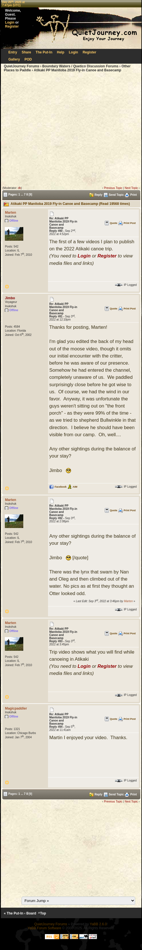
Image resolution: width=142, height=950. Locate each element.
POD (28, 59)
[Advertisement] (53, 129)
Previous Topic (113, 188)
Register (12, 26)
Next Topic (131, 188)
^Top (42, 913)
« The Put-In (13, 913)
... (22, 194)
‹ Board (30, 913)
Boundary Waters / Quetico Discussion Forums (80, 66)
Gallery (14, 59)
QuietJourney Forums (21, 66)
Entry (13, 52)
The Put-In (44, 52)
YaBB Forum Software (44, 928)
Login (9, 22)
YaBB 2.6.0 (98, 924)
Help (60, 52)
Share (26, 52)
